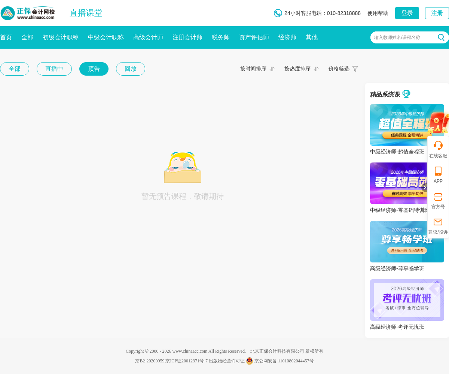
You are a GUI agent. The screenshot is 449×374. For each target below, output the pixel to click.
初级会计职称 (61, 37)
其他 (312, 37)
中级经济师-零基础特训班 (400, 210)
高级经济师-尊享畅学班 (397, 268)
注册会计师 (187, 37)
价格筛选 (339, 69)
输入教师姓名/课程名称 (397, 37)
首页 (6, 37)
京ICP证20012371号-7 (186, 361)
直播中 (54, 69)
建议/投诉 (438, 225)
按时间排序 (253, 69)
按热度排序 (297, 69)
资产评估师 (254, 37)
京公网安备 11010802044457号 (280, 361)
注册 (437, 13)
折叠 (424, 187)
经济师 (287, 37)
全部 (27, 37)
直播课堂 (86, 13)
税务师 (221, 37)
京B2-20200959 (149, 361)
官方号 (438, 200)
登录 (407, 13)
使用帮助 (377, 13)
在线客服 (438, 149)
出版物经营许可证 (227, 361)
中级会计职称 (106, 37)
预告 (94, 69)
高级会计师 (148, 37)
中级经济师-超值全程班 (397, 152)
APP (438, 174)
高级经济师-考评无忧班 (397, 327)
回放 (131, 69)
